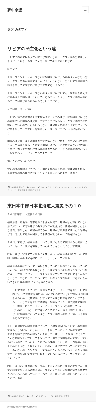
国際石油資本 (34, 190)
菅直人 (67, 396)
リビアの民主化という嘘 (31, 49)
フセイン (74, 187)
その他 (33, 187)
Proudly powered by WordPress (22, 406)
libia (42, 187)
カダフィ (56, 187)
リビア (13, 190)
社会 (32, 396)
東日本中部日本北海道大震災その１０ (44, 206)
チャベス (65, 187)
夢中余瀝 (14, 9)
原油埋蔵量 (22, 190)
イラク (48, 187)
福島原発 (59, 396)
